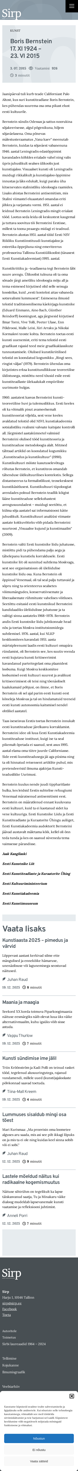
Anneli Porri (17, 1216)
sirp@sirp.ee (12, 1303)
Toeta (6, 1315)
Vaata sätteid (39, 1461)
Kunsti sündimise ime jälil (29, 1059)
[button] (72, 1396)
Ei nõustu (39, 1450)
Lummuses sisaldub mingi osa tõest (34, 1118)
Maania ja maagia (20, 1003)
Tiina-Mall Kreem (21, 1092)
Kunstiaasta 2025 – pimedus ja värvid (35, 944)
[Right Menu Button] (71, 6)
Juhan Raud (17, 980)
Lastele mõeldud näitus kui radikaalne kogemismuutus (31, 1180)
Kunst (15, 30)
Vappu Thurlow (19, 1036)
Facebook (9, 1309)
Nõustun (39, 1438)
